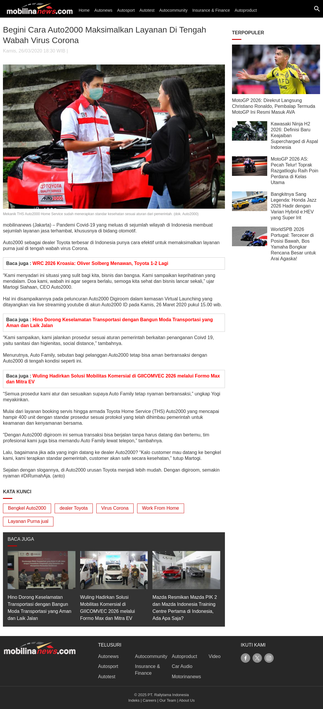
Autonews (103, 10)
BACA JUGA (21, 539)
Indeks (133, 700)
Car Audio (182, 666)
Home (84, 10)
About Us (187, 700)
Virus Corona (115, 508)
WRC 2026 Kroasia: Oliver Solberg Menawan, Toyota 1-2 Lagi (100, 263)
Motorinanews (186, 676)
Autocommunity (173, 10)
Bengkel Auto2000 (27, 508)
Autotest (146, 10)
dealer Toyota (74, 508)
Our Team (167, 700)
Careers (149, 700)
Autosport (126, 10)
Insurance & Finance (211, 10)
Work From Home (160, 508)
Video (215, 656)
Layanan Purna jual (28, 521)
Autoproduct (246, 10)
